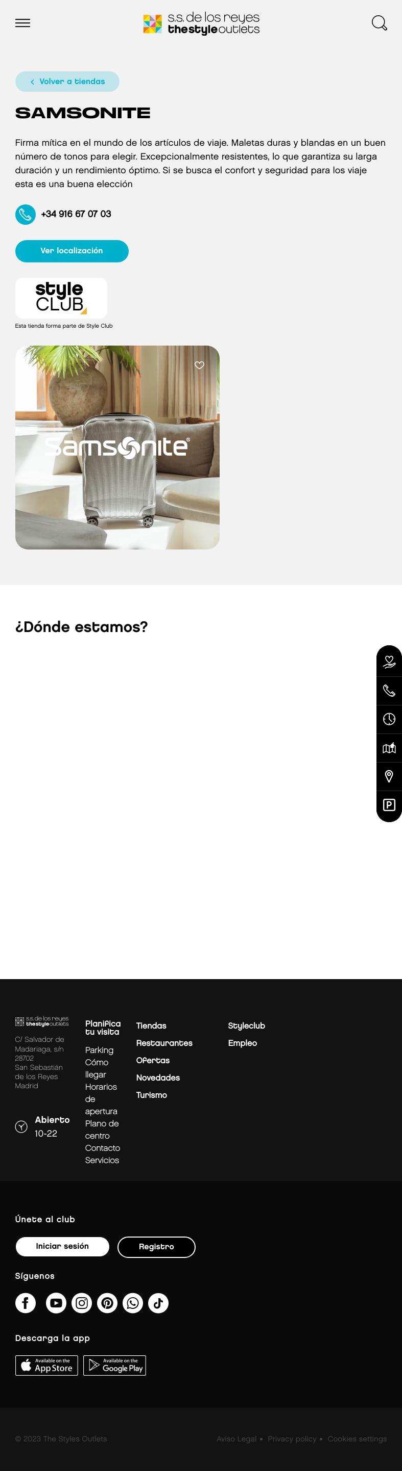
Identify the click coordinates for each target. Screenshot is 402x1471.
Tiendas (151, 1026)
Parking (99, 1051)
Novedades (157, 1078)
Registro (156, 1247)
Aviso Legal (236, 1439)
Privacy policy (292, 1439)
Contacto (102, 1148)
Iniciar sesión (62, 1246)
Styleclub (246, 1026)
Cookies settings (357, 1439)
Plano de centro (102, 1130)
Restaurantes (164, 1043)
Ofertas (152, 1061)
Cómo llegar (96, 1069)
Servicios (102, 1161)
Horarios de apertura (101, 1100)
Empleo (242, 1043)
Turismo (151, 1095)
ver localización (72, 251)
